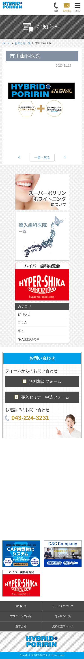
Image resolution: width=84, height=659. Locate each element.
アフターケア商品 (21, 616)
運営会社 (20, 626)
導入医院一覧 (63, 616)
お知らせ (24, 314)
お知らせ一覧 (23, 43)
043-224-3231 (27, 417)
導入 (21, 331)
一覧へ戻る (42, 157)
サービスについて (63, 606)
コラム (22, 322)
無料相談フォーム (42, 381)
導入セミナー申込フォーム (42, 397)
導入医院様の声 (29, 339)
